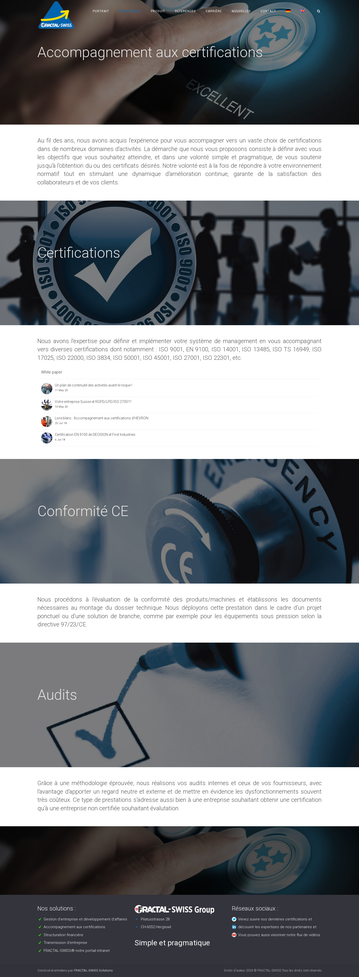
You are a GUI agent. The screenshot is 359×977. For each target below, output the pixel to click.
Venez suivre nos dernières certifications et (275, 919)
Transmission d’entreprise (65, 942)
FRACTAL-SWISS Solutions (93, 970)
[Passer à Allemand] (288, 11)
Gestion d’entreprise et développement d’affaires (85, 919)
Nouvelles (241, 11)
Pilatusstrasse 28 (155, 919)
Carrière (214, 11)
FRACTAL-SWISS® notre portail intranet (77, 950)
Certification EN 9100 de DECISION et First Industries (95, 435)
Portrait (101, 11)
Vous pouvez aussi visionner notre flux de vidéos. (279, 935)
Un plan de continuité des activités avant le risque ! (93, 385)
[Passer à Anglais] (303, 11)
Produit (158, 11)
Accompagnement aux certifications (74, 927)
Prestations (130, 11)
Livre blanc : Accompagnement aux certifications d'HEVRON (101, 418)
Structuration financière (63, 935)
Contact (268, 11)
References (185, 11)
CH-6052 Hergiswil (156, 927)
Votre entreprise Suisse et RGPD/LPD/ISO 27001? (93, 402)
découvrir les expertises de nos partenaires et (277, 927)
